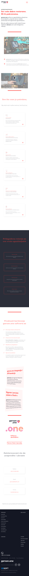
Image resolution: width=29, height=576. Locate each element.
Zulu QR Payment (4, 529)
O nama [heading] (22, 536)
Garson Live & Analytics (4, 521)
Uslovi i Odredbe (12, 558)
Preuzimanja (23, 542)
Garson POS (3, 514)
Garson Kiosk (3, 524)
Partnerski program (24, 538)
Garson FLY (3, 517)
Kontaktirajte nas (14, 491)
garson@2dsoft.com (14, 481)
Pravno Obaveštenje (19, 558)
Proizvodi (3, 512)
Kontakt (22, 546)
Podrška (22, 544)
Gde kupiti (23, 540)
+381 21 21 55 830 (5, 555)
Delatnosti (23, 512)
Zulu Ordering (3, 531)
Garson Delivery (3, 526)
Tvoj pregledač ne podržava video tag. (14, 83)
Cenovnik (3, 536)
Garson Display (3, 519)
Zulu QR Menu (3, 528)
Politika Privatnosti (4, 558)
